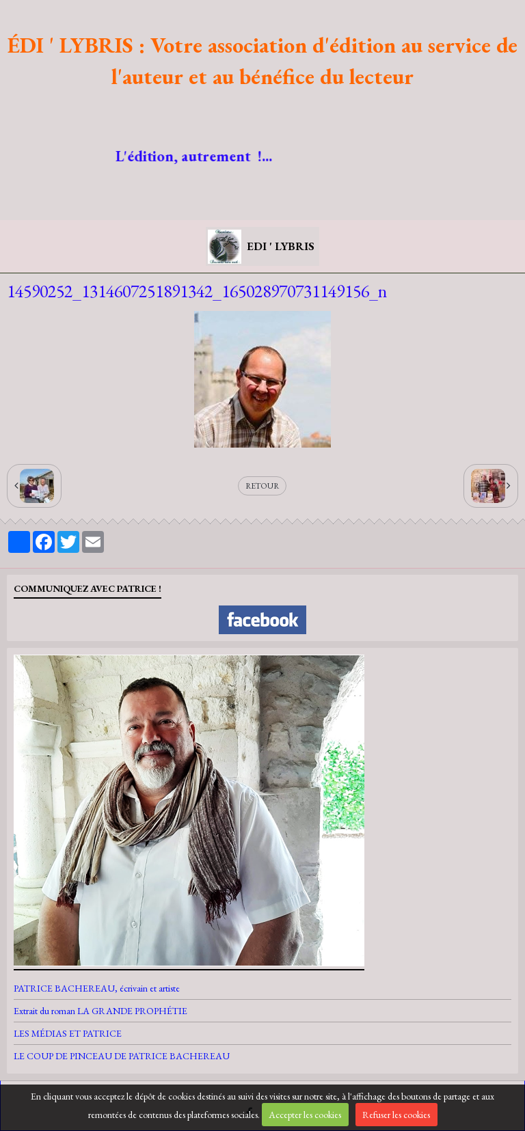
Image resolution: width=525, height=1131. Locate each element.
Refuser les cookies (396, 1114)
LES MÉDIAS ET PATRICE (68, 1033)
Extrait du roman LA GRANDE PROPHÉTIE (100, 1011)
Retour (262, 485)
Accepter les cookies (305, 1114)
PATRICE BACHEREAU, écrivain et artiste (97, 988)
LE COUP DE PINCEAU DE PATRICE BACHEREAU (122, 1056)
